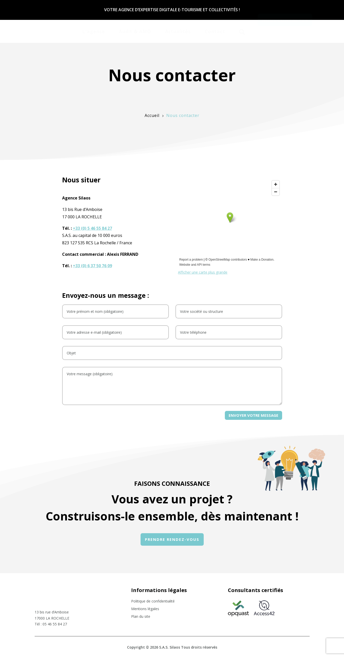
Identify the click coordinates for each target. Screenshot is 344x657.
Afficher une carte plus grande (202, 272)
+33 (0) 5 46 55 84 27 (92, 228)
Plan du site (140, 617)
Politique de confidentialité (153, 601)
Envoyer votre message (253, 415)
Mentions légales (145, 609)
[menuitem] (93, 30)
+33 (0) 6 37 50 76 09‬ (92, 266)
